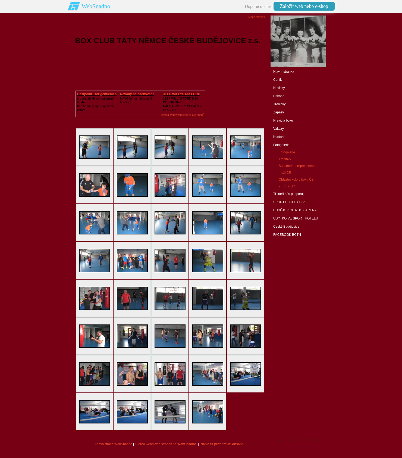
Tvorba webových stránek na (165, 444)
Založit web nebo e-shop (304, 6)
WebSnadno (95, 6)
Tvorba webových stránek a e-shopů (182, 114)
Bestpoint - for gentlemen (97, 94)
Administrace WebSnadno (113, 444)
